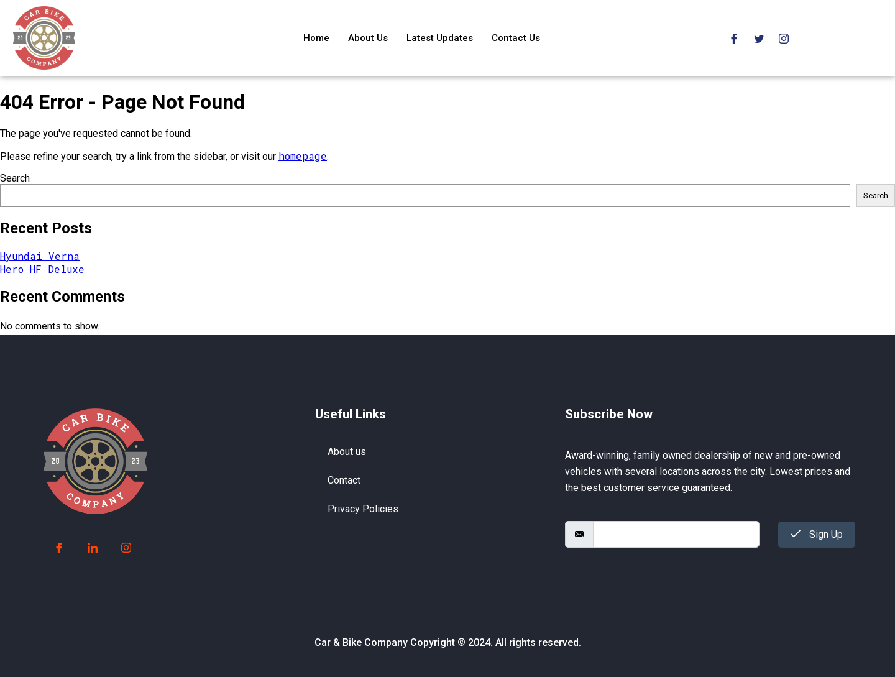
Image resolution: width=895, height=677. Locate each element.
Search (15, 178)
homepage (302, 155)
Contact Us (516, 38)
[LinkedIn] (92, 548)
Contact (344, 480)
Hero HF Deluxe (42, 268)
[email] (676, 534)
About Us (368, 38)
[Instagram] (784, 37)
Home (316, 38)
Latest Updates (439, 38)
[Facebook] (734, 37)
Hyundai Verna (40, 255)
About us (347, 452)
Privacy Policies (363, 509)
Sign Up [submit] (817, 534)
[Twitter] (759, 37)
